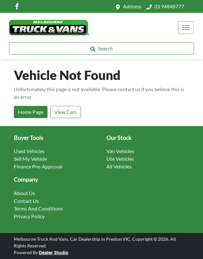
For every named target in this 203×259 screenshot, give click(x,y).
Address (132, 6)
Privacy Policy (29, 216)
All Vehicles (119, 166)
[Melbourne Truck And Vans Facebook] (18, 6)
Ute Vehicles (120, 159)
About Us (24, 193)
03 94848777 (169, 6)
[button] (186, 27)
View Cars (65, 112)
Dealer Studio (53, 253)
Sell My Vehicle (30, 159)
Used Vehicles (29, 151)
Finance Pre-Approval (38, 166)
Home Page (30, 112)
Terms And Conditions (38, 208)
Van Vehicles (120, 151)
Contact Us (26, 201)
